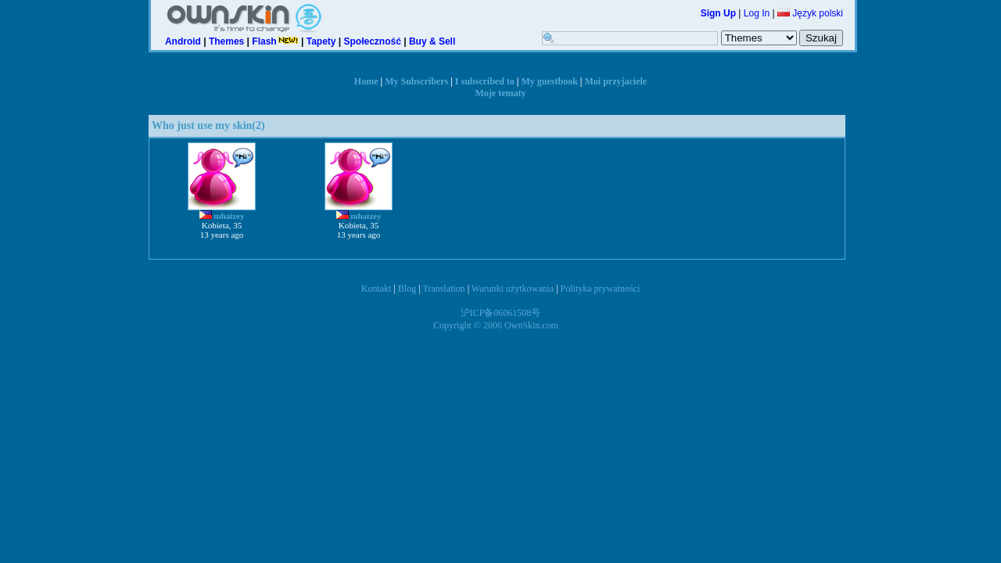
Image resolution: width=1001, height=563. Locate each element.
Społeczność (372, 41)
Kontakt (376, 288)
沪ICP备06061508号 (501, 312)
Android (183, 41)
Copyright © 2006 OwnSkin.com (495, 325)
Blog (407, 288)
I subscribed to (485, 81)
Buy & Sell (432, 41)
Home (366, 81)
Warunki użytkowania (513, 288)
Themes (226, 41)
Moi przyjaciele (616, 81)
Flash (275, 41)
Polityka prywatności (600, 288)
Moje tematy (500, 93)
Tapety (321, 41)
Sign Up (718, 13)
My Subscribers (416, 81)
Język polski (810, 13)
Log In (757, 13)
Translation (443, 288)
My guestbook (550, 81)
